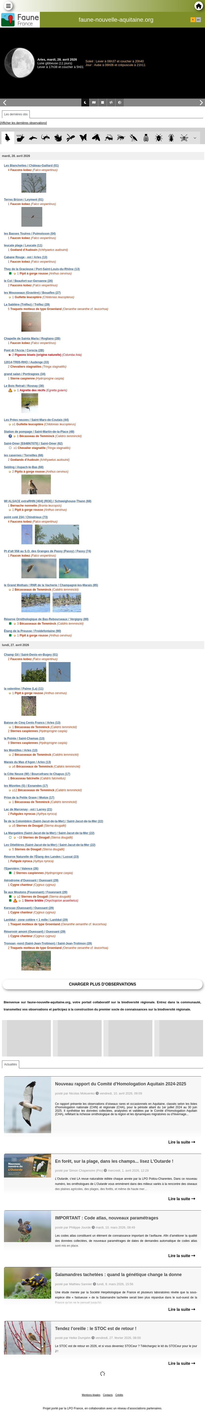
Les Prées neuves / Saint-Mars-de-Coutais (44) (36, 420)
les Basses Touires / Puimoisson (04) (30, 233)
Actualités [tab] (10, 1064)
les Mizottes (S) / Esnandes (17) (26, 785)
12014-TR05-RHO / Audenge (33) (26, 362)
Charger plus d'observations (102, 984)
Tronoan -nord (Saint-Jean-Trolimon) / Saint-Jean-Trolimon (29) (48, 943)
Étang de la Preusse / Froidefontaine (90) (32, 631)
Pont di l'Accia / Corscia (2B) (24, 350)
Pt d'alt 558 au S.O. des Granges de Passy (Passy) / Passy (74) (47, 551)
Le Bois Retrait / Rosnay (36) (24, 386)
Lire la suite (181, 1142)
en (198, 19)
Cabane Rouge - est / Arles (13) (25, 257)
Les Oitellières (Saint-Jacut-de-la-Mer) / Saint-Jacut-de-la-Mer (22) (49, 845)
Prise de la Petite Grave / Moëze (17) (29, 797)
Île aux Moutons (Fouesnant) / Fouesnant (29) (35, 892)
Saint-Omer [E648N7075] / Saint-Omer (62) (33, 443)
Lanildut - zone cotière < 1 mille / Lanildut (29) (36, 920)
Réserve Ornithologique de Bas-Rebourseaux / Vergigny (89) (46, 619)
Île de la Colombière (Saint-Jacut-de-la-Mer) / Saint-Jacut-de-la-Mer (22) (53, 821)
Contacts (108, 1395)
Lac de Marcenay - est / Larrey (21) (28, 809)
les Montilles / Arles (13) (20, 750)
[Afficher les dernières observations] (23, 123)
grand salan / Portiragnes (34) (24, 374)
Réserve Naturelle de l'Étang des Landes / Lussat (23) (41, 856)
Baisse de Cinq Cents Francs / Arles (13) (32, 722)
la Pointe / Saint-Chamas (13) (24, 738)
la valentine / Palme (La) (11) (24, 688)
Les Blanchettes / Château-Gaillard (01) (31, 165)
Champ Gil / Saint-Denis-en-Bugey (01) (31, 654)
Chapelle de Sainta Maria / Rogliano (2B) (32, 338)
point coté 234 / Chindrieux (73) (26, 517)
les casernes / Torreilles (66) (23, 455)
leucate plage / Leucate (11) (23, 245)
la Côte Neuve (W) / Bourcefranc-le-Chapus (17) (37, 774)
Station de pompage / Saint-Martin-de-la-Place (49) (39, 431)
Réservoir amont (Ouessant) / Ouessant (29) (34, 931)
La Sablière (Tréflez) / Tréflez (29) (27, 304)
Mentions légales (91, 1395)
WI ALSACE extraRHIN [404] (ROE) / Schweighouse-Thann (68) (47, 501)
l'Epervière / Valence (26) (21, 868)
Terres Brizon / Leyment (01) (24, 199)
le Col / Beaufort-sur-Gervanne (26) (28, 281)
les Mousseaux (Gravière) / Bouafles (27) (32, 292)
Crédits (119, 1395)
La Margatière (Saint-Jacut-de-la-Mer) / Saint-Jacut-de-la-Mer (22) (49, 833)
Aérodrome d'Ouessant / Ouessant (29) (31, 880)
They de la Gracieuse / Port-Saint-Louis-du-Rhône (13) (42, 269)
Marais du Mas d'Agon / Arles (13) (27, 762)
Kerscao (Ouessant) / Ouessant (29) (29, 908)
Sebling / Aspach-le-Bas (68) (24, 467)
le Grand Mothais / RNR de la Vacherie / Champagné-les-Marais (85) (51, 585)
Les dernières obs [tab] (16, 114)
